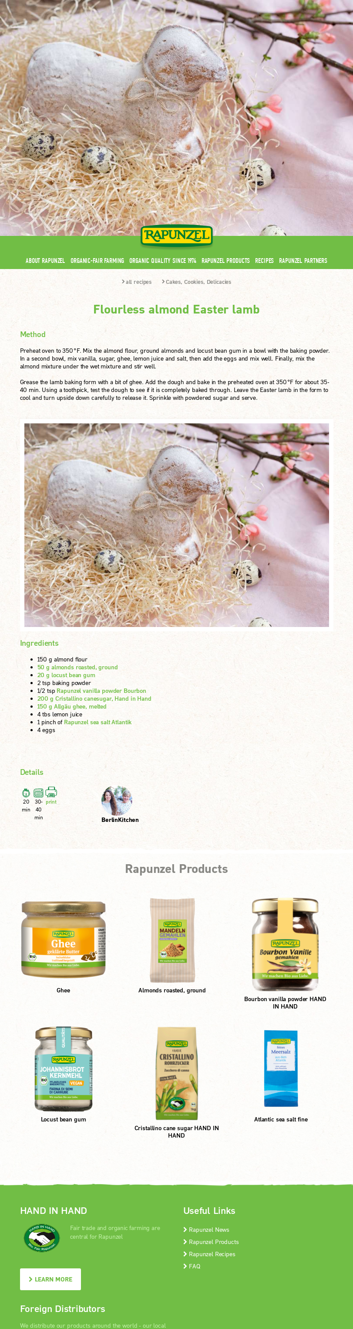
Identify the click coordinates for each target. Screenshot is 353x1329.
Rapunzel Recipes (209, 1106)
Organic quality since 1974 (162, 113)
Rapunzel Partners (303, 113)
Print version (288, 1259)
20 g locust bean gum (66, 527)
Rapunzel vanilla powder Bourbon (101, 543)
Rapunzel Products (226, 113)
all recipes (136, 134)
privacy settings (240, 1259)
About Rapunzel (45, 113)
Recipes (264, 113)
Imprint (143, 1259)
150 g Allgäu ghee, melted (72, 558)
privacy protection (186, 1259)
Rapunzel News (206, 1082)
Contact (259, 5)
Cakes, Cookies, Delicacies (196, 134)
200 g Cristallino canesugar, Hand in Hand (94, 551)
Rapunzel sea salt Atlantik (97, 574)
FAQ (191, 1118)
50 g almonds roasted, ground (77, 519)
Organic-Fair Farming (97, 113)
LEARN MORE (50, 1131)
